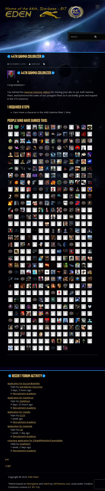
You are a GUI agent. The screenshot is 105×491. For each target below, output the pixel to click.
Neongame (32, 483)
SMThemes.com (61, 483)
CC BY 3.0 (34, 487)
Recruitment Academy (24, 393)
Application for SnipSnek (19, 426)
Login (8, 465)
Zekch (46, 483)
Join (7, 459)
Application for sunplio (18, 411)
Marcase (36, 64)
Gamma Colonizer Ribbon (37, 92)
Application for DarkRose (20, 397)
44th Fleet (33, 476)
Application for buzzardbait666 (23, 383)
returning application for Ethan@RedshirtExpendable (35, 440)
